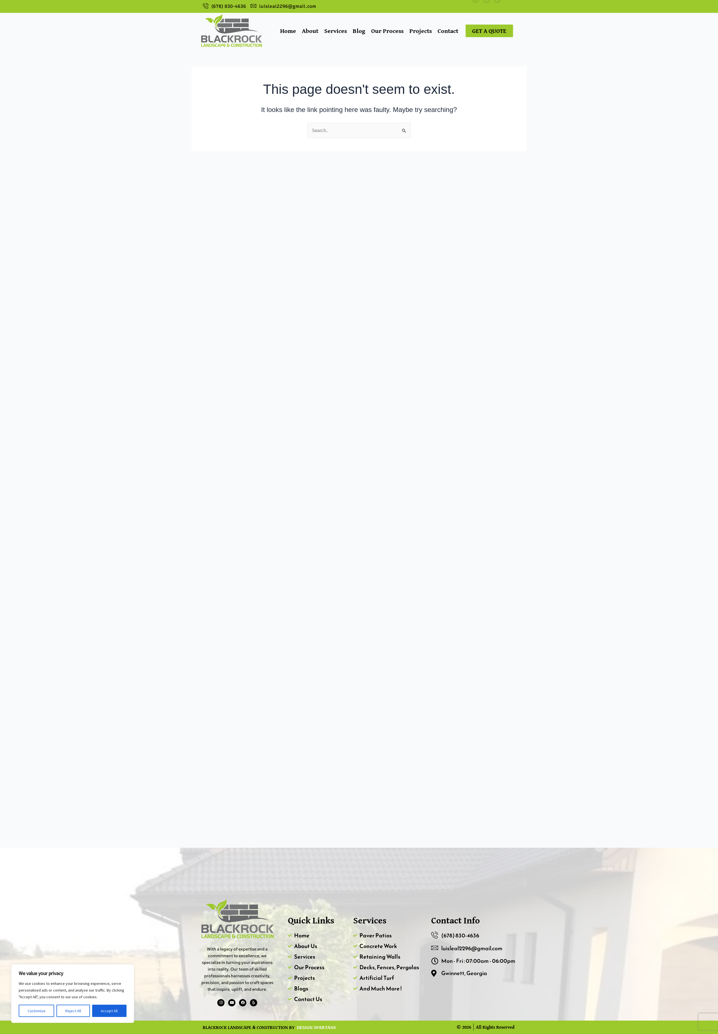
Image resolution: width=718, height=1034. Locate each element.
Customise (37, 1010)
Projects (420, 30)
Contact (448, 30)
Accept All (109, 1010)
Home (288, 30)
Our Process (387, 30)
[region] (72, 993)
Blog (359, 30)
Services (335, 30)
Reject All (73, 1010)
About (310, 30)
